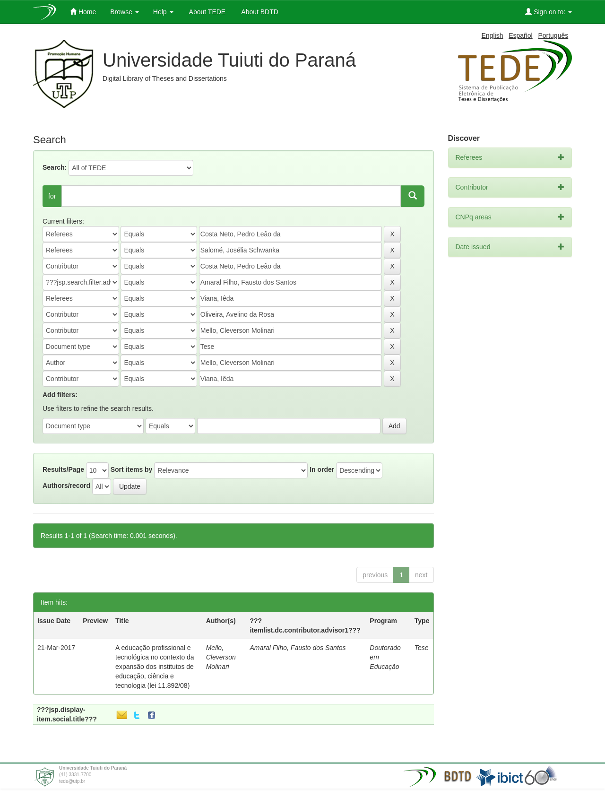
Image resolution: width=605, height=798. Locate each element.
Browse (124, 12)
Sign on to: (548, 12)
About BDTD (259, 12)
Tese (422, 647)
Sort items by (132, 469)
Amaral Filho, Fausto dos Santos (298, 647)
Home (83, 12)
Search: (55, 167)
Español (521, 35)
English (492, 35)
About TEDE (207, 12)
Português (553, 35)
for (52, 196)
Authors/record (66, 485)
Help (163, 12)
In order (322, 469)
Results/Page (63, 469)
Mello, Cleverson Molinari (221, 657)
